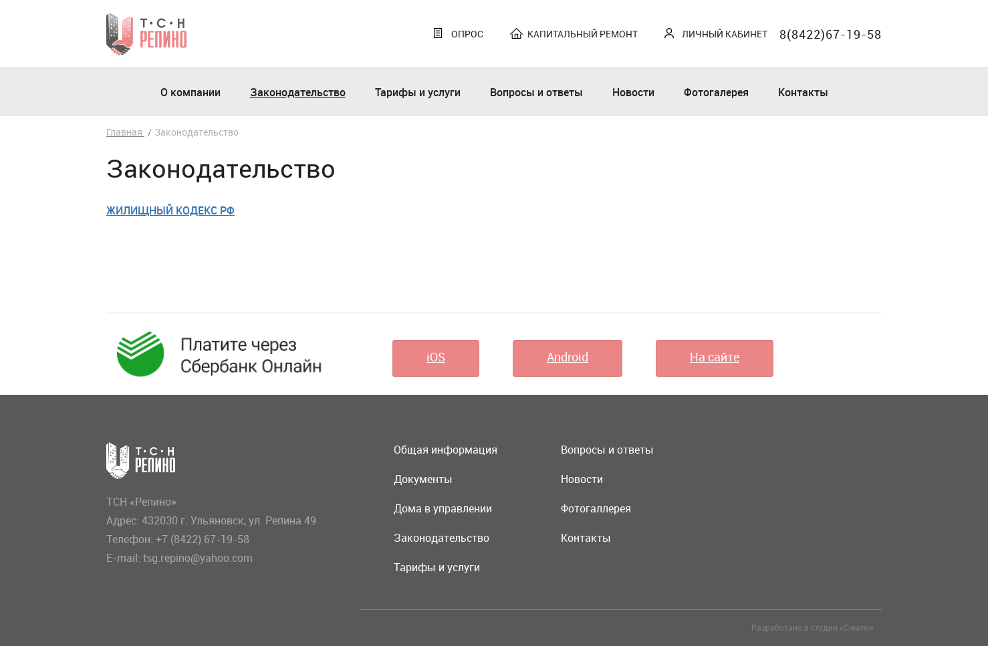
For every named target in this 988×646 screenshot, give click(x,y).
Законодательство (298, 92)
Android (567, 357)
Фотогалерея (716, 92)
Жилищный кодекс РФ (170, 210)
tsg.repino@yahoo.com (198, 557)
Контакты (803, 92)
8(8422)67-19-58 (830, 34)
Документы (423, 479)
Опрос (467, 33)
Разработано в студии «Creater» (812, 627)
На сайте (714, 357)
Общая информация (445, 449)
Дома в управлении (443, 508)
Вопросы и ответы (536, 92)
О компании (190, 92)
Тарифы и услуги (418, 92)
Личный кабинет (724, 33)
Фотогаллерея (596, 508)
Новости (633, 92)
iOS (435, 357)
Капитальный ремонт (582, 33)
